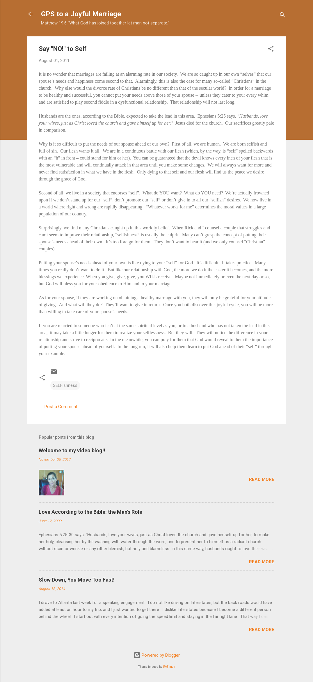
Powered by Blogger (157, 655)
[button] (270, 49)
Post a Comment (61, 406)
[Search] (282, 16)
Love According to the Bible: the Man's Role (90, 512)
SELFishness (65, 385)
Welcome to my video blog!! (72, 450)
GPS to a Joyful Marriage (81, 14)
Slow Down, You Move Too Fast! (77, 580)
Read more (261, 479)
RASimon (169, 667)
